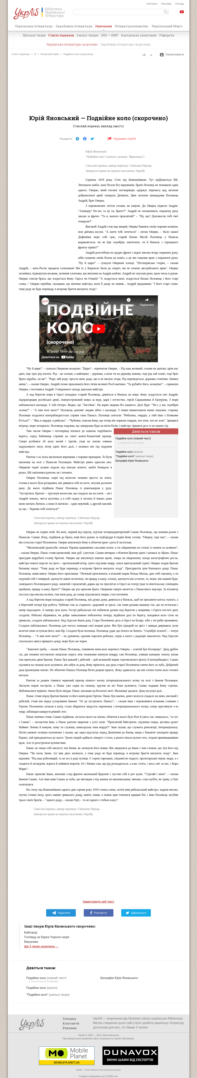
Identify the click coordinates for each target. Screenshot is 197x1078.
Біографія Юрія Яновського (132, 460)
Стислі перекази (61, 35)
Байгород (30, 932)
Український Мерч (166, 26)
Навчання (103, 27)
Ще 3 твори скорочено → (41, 946)
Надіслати (61, 913)
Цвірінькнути (136, 913)
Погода (179, 3)
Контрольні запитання (139, 35)
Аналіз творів (87, 35)
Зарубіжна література (74, 26)
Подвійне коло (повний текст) (133, 438)
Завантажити (172, 54)
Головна (69, 1019)
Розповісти (98, 913)
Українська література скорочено (72, 44)
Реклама (166, 3)
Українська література (33, 26)
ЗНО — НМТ (109, 35)
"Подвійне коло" (134, 456)
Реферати (166, 35)
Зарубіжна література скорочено (125, 44)
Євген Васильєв (110, 1035)
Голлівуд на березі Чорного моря (46, 937)
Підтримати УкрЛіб (122, 139)
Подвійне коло (129, 451)
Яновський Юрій (50, 54)
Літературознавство (131, 26)
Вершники (31, 941)
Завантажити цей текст (98, 901)
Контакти (152, 3)
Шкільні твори (34, 35)
